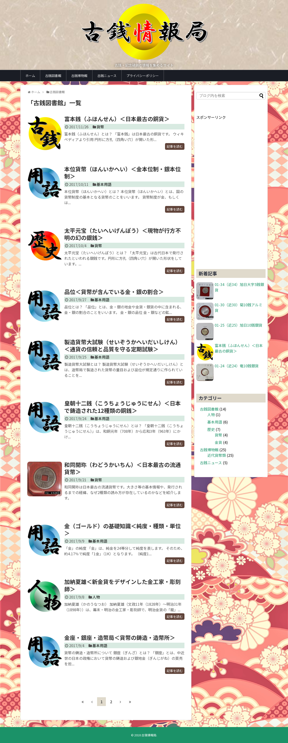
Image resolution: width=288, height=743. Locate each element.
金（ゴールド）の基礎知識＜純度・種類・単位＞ (122, 529)
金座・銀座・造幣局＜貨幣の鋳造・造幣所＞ (119, 637)
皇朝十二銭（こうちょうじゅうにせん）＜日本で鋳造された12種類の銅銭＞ (122, 406)
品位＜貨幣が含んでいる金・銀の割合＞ (114, 292)
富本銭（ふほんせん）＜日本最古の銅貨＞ (117, 119)
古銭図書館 (53, 75)
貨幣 (100, 126)
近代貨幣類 (216, 455)
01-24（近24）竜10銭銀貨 (237, 365)
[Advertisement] (231, 189)
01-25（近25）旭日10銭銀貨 (238, 325)
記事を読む (175, 146)
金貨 (218, 442)
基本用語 (104, 184)
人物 (96, 597)
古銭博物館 (79, 75)
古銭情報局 (148, 735)
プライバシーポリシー (142, 75)
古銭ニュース (106, 75)
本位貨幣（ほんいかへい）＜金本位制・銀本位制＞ (122, 172)
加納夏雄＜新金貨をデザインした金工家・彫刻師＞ (122, 585)
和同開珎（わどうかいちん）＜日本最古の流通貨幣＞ (122, 468)
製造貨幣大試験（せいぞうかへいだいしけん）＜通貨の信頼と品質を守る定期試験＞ (122, 345)
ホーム (30, 75)
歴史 (211, 429)
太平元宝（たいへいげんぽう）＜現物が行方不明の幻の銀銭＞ (122, 234)
